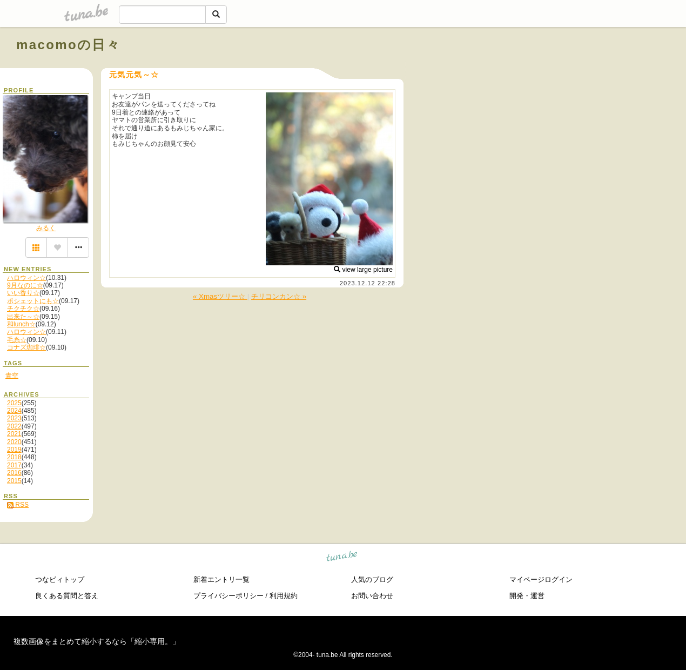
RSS (18, 504)
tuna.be (342, 558)
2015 (14, 481)
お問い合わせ (372, 596)
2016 (14, 473)
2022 (14, 426)
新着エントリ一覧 (221, 579)
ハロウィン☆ (26, 278)
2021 (14, 434)
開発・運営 (526, 596)
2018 (14, 457)
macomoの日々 (68, 44)
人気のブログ (372, 579)
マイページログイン (541, 579)
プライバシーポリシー (228, 596)
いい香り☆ (23, 293)
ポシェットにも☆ (33, 301)
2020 (14, 442)
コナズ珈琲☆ (26, 347)
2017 (14, 465)
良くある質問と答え (66, 596)
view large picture (363, 269)
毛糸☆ (16, 340)
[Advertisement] (547, 69)
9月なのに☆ (25, 285)
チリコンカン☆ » (278, 296)
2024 (14, 410)
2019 (14, 449)
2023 (14, 418)
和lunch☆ (21, 324)
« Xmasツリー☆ (220, 296)
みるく (46, 228)
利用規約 (284, 596)
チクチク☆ (23, 308)
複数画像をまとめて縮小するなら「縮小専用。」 (97, 641)
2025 (14, 403)
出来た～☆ (23, 316)
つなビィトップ (59, 579)
